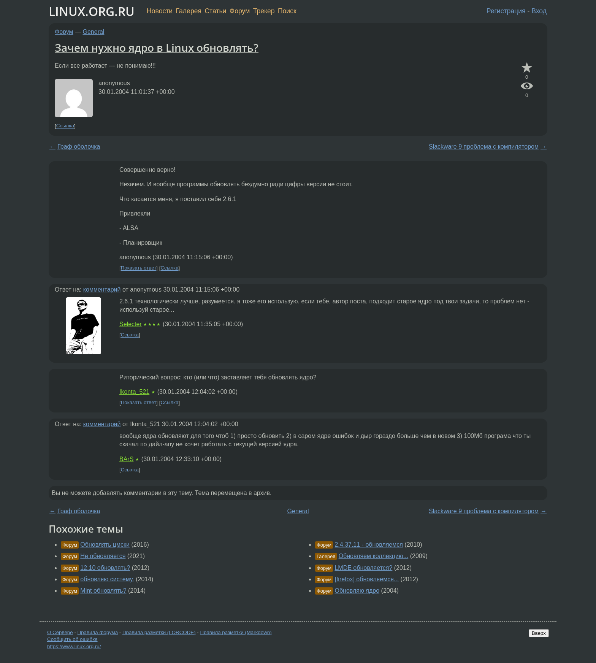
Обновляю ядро (356, 590)
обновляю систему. (107, 579)
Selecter (130, 324)
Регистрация (506, 11)
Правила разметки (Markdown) (235, 632)
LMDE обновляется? (363, 568)
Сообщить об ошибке (72, 639)
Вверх (539, 633)
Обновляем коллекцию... (374, 556)
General (94, 32)
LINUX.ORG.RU (92, 11)
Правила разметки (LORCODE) (159, 632)
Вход (539, 11)
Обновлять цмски (105, 544)
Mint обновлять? (103, 590)
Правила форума (98, 632)
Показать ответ (139, 268)
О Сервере (60, 632)
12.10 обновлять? (105, 568)
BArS (126, 459)
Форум (240, 11)
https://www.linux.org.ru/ (74, 646)
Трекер (264, 11)
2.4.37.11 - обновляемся (368, 544)
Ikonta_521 (134, 392)
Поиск (287, 11)
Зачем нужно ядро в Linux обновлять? (156, 47)
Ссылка (65, 126)
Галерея (188, 11)
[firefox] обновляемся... (366, 579)
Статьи (215, 11)
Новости (160, 11)
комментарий (102, 289)
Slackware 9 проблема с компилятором (484, 146)
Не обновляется (102, 556)
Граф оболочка (78, 146)
